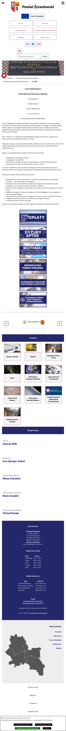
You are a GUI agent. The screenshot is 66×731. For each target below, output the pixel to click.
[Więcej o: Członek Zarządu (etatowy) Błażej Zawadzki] (30, 476)
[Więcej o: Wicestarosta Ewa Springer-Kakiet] (30, 459)
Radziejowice (57, 643)
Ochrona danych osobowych (23, 724)
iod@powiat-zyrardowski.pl (39, 612)
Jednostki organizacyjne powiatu (27, 78)
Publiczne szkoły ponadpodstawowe (16, 81)
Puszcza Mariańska (55, 639)
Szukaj (44, 56)
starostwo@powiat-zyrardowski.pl (33, 602)
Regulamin (33, 694)
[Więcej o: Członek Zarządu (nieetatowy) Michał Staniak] (30, 511)
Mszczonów (57, 635)
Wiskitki (58, 647)
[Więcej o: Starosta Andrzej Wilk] (30, 442)
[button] (3, 3)
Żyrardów (58, 631)
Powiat (10, 78)
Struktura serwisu (33, 686)
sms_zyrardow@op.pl (33, 113)
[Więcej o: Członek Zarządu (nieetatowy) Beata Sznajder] (30, 494)
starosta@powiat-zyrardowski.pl (33, 600)
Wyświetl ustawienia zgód (43, 724)
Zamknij (47, 728)
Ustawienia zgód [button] (33, 710)
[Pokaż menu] (63, 3)
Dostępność (33, 702)
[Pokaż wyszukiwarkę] (19, 51)
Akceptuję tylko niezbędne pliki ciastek (27, 728)
